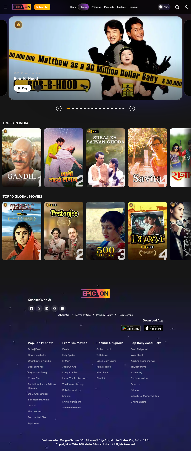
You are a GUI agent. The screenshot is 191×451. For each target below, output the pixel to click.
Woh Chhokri (138, 355)
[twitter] (39, 308)
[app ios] (153, 328)
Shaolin (66, 395)
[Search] (177, 7)
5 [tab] (85, 108)
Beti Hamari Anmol (38, 399)
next (133, 108)
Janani (32, 405)
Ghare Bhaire (138, 401)
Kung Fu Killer (70, 372)
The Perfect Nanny (73, 384)
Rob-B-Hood (69, 390)
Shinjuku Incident (71, 401)
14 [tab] (120, 108)
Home (73, 6)
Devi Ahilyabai (139, 349)
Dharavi (135, 384)
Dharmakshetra (37, 355)
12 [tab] (113, 108)
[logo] (95, 293)
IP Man (66, 360)
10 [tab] (105, 108)
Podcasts (109, 6)
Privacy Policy (104, 315)
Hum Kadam (35, 411)
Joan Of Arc (69, 366)
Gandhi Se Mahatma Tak (145, 395)
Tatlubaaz (102, 355)
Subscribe (42, 7)
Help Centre (125, 315)
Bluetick (100, 378)
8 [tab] (97, 108)
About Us (63, 315)
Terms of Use (83, 315)
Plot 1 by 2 (102, 372)
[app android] (132, 328)
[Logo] (21, 7)
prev (58, 108)
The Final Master (72, 407)
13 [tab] (116, 108)
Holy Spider (69, 355)
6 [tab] (89, 108)
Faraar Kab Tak (37, 417)
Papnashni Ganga (38, 372)
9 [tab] (101, 108)
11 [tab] (109, 108)
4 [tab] (81, 108)
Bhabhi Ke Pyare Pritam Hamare (42, 386)
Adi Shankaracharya (143, 360)
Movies (83, 6)
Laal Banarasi (36, 366)
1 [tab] (68, 108)
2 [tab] (74, 108)
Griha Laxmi (103, 349)
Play (23, 87)
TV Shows (95, 6)
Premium (133, 6)
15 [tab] (124, 108)
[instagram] (62, 308)
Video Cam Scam (106, 360)
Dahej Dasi (34, 349)
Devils (65, 349)
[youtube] (54, 308)
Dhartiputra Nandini (39, 360)
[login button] (186, 7)
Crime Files (34, 378)
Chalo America (139, 378)
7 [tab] (93, 108)
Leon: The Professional (75, 378)
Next (187, 157)
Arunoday (136, 372)
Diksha (135, 390)
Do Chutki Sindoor (38, 393)
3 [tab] (78, 108)
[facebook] (31, 308)
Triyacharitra (138, 366)
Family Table (103, 366)
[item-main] (21, 157)
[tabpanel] (95, 55)
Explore (121, 6)
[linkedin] (46, 308)
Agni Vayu (33, 422)
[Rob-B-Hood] (95, 58)
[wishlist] (41, 87)
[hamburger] (5, 7)
